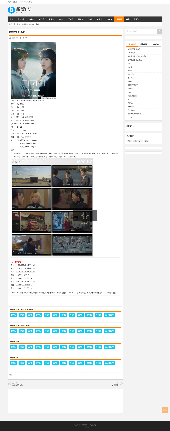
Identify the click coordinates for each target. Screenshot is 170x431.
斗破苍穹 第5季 (133, 85)
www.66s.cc (85, 428)
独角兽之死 (131, 53)
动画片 (109, 19)
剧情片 (80, 19)
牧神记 (130, 81)
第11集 (98, 315)
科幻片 (61, 19)
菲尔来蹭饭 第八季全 (135, 60)
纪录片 (99, 19)
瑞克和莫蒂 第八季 (134, 49)
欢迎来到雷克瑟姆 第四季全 (137, 56)
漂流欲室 (131, 70)
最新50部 (21, 19)
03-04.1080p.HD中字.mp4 (25, 268)
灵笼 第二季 (132, 117)
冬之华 (130, 67)
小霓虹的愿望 (132, 96)
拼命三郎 (131, 74)
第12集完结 (109, 315)
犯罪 (135, 141)
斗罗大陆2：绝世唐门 (135, 114)
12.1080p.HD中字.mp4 (24, 288)
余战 (129, 99)
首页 (11, 19)
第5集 (47, 315)
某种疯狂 (131, 89)
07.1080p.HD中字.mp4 (24, 275)
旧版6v (137, 19)
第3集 (30, 315)
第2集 (22, 315)
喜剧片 (32, 19)
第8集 (72, 315)
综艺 (128, 19)
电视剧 (119, 19)
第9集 (80, 315)
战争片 (90, 19)
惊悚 (129, 141)
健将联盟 (115, 385)
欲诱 (129, 92)
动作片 (41, 19)
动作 (140, 141)
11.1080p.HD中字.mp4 (24, 285)
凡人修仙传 (131, 110)
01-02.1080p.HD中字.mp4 (25, 265)
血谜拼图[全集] (17, 385)
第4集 (38, 315)
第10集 (89, 315)
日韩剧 (30, 24)
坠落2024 (131, 103)
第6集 (55, 315)
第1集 (13, 315)
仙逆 (129, 63)
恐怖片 (70, 19)
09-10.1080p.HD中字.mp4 (25, 281)
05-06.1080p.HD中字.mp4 (25, 272)
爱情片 (51, 19)
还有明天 (131, 78)
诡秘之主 (131, 106)
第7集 (64, 315)
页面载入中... (85, 223)
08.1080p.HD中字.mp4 (24, 278)
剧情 (146, 141)
